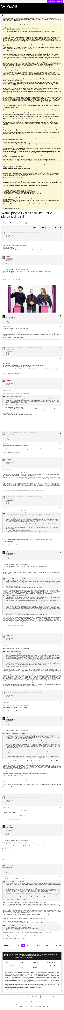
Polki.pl (35, 965)
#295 (60, 645)
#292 (60, 469)
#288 (60, 326)
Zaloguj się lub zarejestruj (55, 1)
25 (32, 945)
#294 (60, 562)
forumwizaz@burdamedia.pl (28, 173)
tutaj (3, 859)
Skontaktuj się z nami (34, 996)
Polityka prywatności (46, 996)
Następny (58, 945)
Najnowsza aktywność (15, 223)
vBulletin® (33, 1001)
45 (47, 945)
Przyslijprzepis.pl (51, 965)
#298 (60, 807)
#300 (60, 876)
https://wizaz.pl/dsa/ (19, 139)
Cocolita (21, 967)
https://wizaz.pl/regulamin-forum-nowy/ (11, 29)
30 (42, 945)
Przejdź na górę (57, 996)
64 (51, 945)
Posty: (7, 238)
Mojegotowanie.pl (51, 962)
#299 (60, 838)
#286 (60, 242)
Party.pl (21, 965)
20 (23, 945)
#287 (60, 267)
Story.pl (35, 967)
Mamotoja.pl (36, 962)
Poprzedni (7, 945)
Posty (4, 223)
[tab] (4, 223)
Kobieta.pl (21, 962)
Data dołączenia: (9, 235)
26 (37, 945)
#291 (60, 443)
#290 (60, 390)
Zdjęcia (27, 223)
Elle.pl (6, 962)
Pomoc (25, 996)
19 (18, 945)
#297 (60, 728)
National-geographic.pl (10, 965)
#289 (60, 358)
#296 (60, 702)
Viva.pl (6, 967)
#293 (60, 507)
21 (27, 945)
